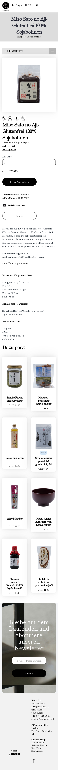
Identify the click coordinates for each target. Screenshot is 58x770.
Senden (29, 673)
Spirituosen (37, 750)
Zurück (19, 215)
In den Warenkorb (19, 181)
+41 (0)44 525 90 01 (40, 715)
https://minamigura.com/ (15, 263)
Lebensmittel (33, 36)
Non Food (36, 747)
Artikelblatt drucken (16, 205)
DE (29, 5)
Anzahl (7, 156)
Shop (20, 36)
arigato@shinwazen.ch (42, 718)
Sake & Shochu (39, 745)
